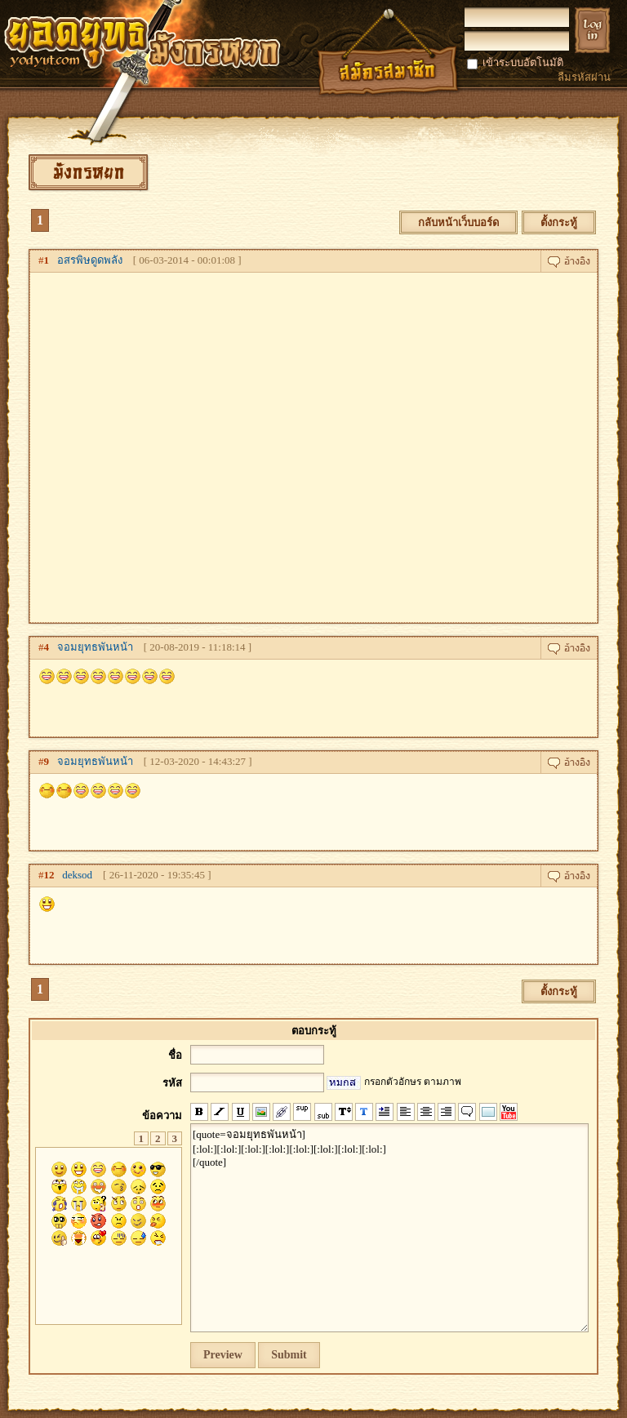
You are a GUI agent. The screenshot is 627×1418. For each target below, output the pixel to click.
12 (49, 875)
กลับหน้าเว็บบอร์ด (458, 222)
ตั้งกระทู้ (558, 222)
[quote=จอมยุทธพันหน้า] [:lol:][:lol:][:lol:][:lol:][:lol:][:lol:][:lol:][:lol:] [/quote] (389, 1227)
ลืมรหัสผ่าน (584, 77)
